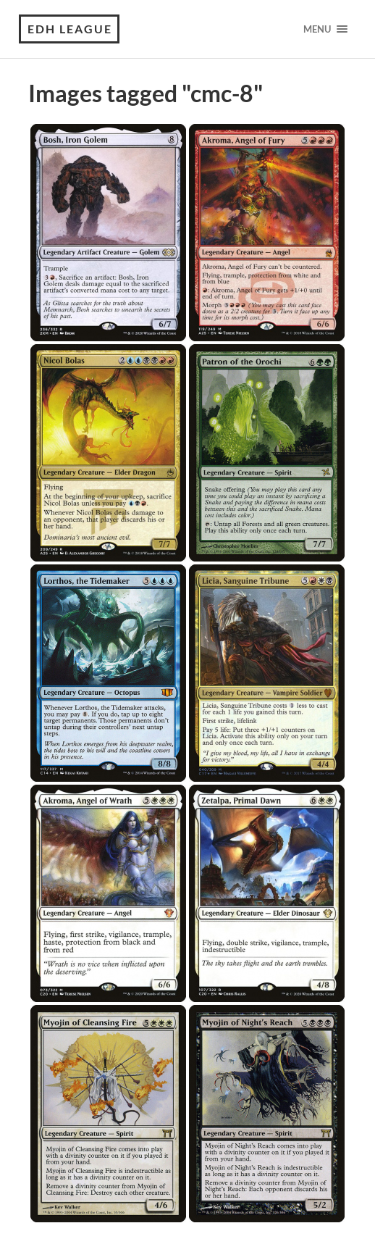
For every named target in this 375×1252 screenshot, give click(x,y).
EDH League (70, 29)
